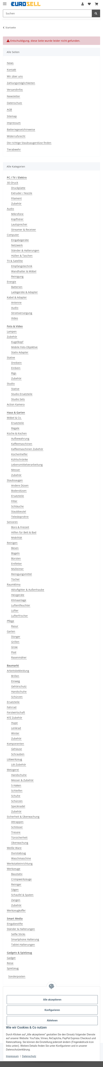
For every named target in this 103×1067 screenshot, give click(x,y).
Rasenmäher (19, 657)
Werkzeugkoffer (16, 910)
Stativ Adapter (19, 352)
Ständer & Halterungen (25, 250)
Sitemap (12, 116)
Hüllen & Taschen (22, 255)
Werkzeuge (13, 868)
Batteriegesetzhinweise (21, 129)
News (10, 63)
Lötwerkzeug (14, 759)
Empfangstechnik (21, 266)
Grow (14, 647)
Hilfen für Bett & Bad (23, 532)
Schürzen (17, 696)
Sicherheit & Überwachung (23, 816)
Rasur (14, 626)
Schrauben (17, 754)
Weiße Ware (14, 848)
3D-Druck (12, 182)
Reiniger (16, 884)
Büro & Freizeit (20, 527)
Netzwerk (17, 245)
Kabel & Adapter (17, 297)
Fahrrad (11, 707)
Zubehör (16, 203)
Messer (15, 470)
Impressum (12, 1056)
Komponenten (15, 743)
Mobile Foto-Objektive (24, 347)
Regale (15, 428)
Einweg (15, 681)
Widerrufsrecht (16, 136)
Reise (10, 963)
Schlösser (17, 827)
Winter (15, 733)
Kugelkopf (17, 342)
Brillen (15, 676)
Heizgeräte (17, 595)
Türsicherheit (19, 837)
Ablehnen (52, 1020)
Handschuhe (19, 691)
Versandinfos (15, 89)
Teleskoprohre (20, 516)
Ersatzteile (17, 423)
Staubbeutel (18, 511)
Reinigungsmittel (21, 574)
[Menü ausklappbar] (5, 2)
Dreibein (16, 362)
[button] (82, 4)
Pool (13, 652)
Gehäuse (16, 749)
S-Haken (16, 785)
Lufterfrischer (19, 615)
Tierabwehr (14, 149)
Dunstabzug (18, 853)
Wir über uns (15, 76)
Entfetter (16, 563)
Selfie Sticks (18, 934)
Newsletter (13, 96)
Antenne (16, 302)
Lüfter (14, 610)
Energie (11, 281)
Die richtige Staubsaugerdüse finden (29, 142)
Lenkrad (16, 728)
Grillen (15, 641)
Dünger (15, 636)
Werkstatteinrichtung (20, 863)
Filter (14, 501)
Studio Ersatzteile (21, 394)
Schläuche (17, 506)
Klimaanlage (18, 600)
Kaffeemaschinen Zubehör (27, 449)
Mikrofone (17, 214)
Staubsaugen (15, 480)
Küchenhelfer (19, 454)
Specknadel (18, 806)
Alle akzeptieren (52, 999)
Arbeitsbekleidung (18, 670)
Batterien (16, 287)
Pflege (10, 621)
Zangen (15, 900)
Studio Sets (18, 399)
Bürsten (16, 558)
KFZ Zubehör (14, 717)
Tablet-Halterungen (23, 944)
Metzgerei (13, 769)
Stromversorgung (21, 313)
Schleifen (16, 790)
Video (14, 318)
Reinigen (12, 542)
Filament (16, 198)
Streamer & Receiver (23, 229)
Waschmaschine (21, 858)
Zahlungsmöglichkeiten (21, 83)
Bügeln (15, 553)
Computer (13, 234)
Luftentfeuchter (20, 605)
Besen (15, 548)
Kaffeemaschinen (21, 443)
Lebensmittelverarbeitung (27, 464)
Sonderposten (16, 976)
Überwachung (19, 842)
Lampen (12, 331)
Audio (10, 208)
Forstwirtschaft (16, 712)
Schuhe (15, 795)
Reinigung (17, 276)
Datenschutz (29, 1056)
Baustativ (16, 874)
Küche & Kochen (17, 433)
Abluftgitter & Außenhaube (27, 589)
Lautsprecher (19, 224)
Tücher (15, 579)
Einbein (15, 368)
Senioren (12, 522)
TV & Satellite (15, 261)
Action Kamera (16, 404)
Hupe (14, 723)
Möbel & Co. (14, 417)
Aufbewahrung (20, 438)
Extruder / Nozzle (21, 193)
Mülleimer (17, 569)
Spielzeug (13, 968)
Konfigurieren (52, 1010)
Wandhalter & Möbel (23, 271)
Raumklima (13, 584)
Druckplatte (18, 188)
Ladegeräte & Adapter (24, 292)
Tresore (15, 832)
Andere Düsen (20, 485)
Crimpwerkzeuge (21, 879)
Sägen (15, 889)
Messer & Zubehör (22, 780)
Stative (11, 357)
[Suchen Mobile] (47, 13)
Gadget (11, 958)
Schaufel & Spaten (22, 894)
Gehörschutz (19, 686)
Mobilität (16, 537)
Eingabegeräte (20, 240)
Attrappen (17, 822)
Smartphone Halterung (25, 939)
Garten (11, 631)
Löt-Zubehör (18, 764)
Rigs (13, 373)
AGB (9, 109)
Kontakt (11, 69)
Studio (11, 383)
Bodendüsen (19, 490)
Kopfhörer (17, 219)
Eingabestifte (15, 923)
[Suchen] (96, 13)
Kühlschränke (19, 459)
